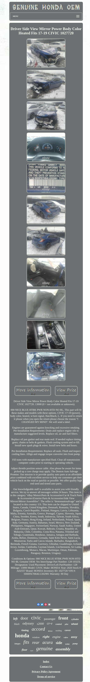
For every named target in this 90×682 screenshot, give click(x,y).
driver (50, 631)
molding (59, 631)
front (63, 617)
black (16, 624)
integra (17, 643)
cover (68, 630)
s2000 (40, 623)
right (46, 637)
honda (22, 636)
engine (56, 637)
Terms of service (46, 676)
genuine (44, 648)
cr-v (50, 623)
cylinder (75, 619)
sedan (67, 644)
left (15, 618)
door (24, 618)
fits (26, 642)
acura (47, 642)
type (31, 650)
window (36, 637)
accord (38, 629)
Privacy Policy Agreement (46, 671)
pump (75, 643)
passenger (49, 618)
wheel (74, 624)
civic (36, 617)
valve (66, 637)
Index (46, 661)
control (58, 624)
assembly (63, 649)
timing (25, 630)
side (59, 643)
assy (74, 637)
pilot (66, 624)
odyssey (28, 623)
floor (24, 649)
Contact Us (46, 666)
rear (35, 642)
